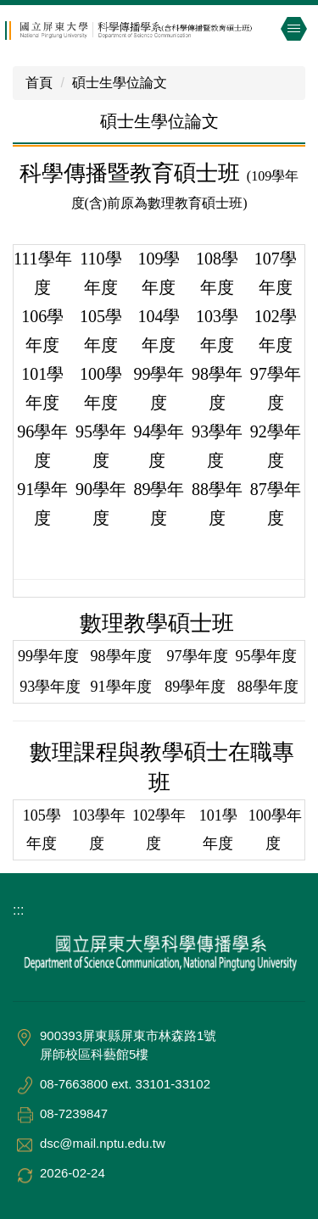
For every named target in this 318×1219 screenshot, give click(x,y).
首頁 (39, 82)
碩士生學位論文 (119, 82)
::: (18, 910)
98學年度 (123, 656)
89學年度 (195, 686)
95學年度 (268, 656)
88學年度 (267, 686)
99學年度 (50, 656)
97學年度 (195, 656)
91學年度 (123, 686)
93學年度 (50, 686)
